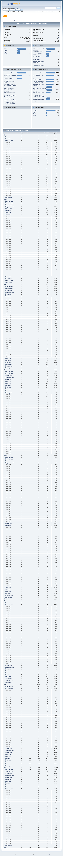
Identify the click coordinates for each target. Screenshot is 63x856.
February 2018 (9, 788)
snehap (5, 50)
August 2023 (9, 379)
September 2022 (10, 463)
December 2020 (9, 603)
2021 (6, 599)
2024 (6, 284)
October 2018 (9, 773)
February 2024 (9, 366)
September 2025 (10, 207)
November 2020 (9, 604)
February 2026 (9, 140)
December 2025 (9, 201)
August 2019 (9, 752)
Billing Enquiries (36, 59)
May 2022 (8, 589)
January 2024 (9, 368)
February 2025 (9, 280)
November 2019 (9, 688)
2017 (6, 847)
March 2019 (8, 762)
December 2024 (9, 286)
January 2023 (9, 393)
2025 (6, 199)
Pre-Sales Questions (37, 53)
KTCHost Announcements (38, 51)
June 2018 (8, 781)
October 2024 (9, 290)
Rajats (5, 53)
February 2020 (9, 680)
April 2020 (8, 676)
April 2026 (8, 137)
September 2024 (10, 292)
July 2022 (8, 525)
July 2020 (8, 671)
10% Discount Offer (8, 78)
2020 (6, 601)
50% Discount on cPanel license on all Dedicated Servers (9, 81)
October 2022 (9, 461)
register (18, 8)
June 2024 (8, 358)
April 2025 (8, 277)
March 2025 (8, 278)
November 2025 (9, 203)
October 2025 (9, 205)
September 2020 (10, 667)
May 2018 (8, 783)
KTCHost (6, 48)
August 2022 (9, 523)
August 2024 (9, 294)
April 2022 (8, 591)
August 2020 (9, 669)
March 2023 (8, 389)
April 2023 (8, 387)
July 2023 (8, 381)
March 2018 (8, 787)
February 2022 (9, 595)
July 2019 (8, 754)
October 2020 (9, 665)
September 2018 (10, 775)
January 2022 (9, 597)
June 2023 (8, 383)
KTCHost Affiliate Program (38, 61)
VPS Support (36, 54)
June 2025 (8, 212)
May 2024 (8, 360)
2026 (6, 135)
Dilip (58, 37)
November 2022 (9, 459)
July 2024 (8, 296)
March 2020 (8, 678)
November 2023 (9, 373)
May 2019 (8, 758)
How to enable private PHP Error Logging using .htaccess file (10, 97)
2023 (6, 370)
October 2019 (9, 748)
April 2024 (8, 362)
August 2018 (9, 777)
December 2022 (9, 457)
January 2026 (9, 197)
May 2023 (8, 385)
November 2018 (9, 771)
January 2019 (9, 765)
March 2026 (8, 139)
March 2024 (8, 364)
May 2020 (8, 674)
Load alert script (36, 98)
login (14, 8)
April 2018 (8, 785)
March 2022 (8, 593)
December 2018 (9, 769)
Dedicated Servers (47, 11)
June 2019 (8, 756)
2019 (6, 684)
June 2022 (8, 587)
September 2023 (10, 377)
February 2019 (9, 764)
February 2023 (9, 391)
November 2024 (9, 288)
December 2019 (9, 686)
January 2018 (9, 845)
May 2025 (8, 214)
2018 (6, 767)
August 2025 (9, 208)
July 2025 (8, 210)
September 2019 (10, 750)
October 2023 (9, 375)
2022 (6, 455)
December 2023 (9, 371)
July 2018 (8, 779)
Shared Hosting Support (38, 65)
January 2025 (9, 282)
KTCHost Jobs (36, 58)
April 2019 (8, 760)
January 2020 (9, 682)
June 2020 (8, 673)
